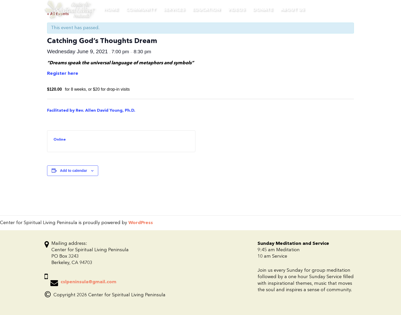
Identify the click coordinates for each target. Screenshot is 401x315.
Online (59, 139)
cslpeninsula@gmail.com (88, 282)
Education (206, 9)
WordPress (140, 222)
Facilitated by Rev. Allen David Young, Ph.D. (91, 111)
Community (141, 9)
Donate (263, 9)
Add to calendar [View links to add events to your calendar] (73, 171)
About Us (292, 9)
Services (174, 9)
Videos (236, 9)
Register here (62, 73)
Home (111, 9)
